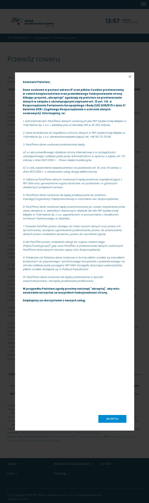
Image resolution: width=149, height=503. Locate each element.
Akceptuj (112, 418)
